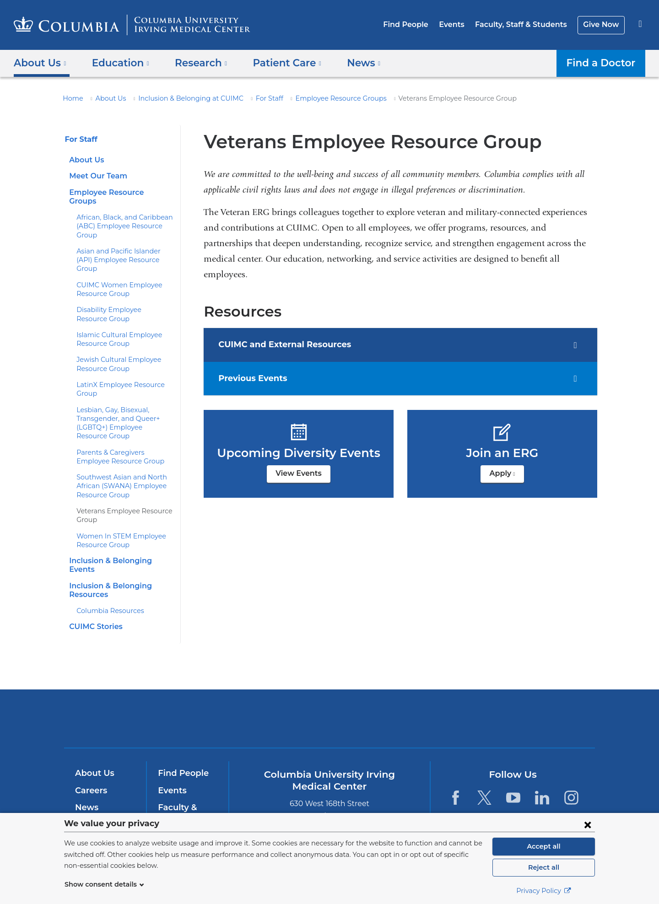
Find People (417, 24)
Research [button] (194, 62)
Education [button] (117, 62)
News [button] (349, 62)
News (86, 781)
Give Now (602, 24)
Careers (90, 764)
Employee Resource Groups (316, 98)
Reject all (543, 867)
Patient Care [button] (276, 62)
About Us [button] (40, 62)
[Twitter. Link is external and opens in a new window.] (484, 771)
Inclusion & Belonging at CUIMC (179, 98)
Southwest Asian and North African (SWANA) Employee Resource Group (117, 468)
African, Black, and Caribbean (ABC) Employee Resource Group (119, 217)
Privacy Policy (543, 890)
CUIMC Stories (94, 600)
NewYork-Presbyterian (396, 698)
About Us (105, 98)
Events (460, 24)
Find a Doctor (603, 62)
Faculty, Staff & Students (526, 24)
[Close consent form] (587, 824)
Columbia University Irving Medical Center (271, 692)
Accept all (543, 846)
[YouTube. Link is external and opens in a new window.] (513, 771)
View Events (298, 473)
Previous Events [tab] (257, 378)
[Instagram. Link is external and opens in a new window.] (571, 771)
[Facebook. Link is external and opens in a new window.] (455, 771)
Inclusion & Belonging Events (121, 543)
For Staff (251, 98)
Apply (506, 476)
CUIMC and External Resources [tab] (287, 344)
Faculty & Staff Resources (187, 786)
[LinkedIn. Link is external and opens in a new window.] (542, 771)
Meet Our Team (95, 176)
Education (95, 798)
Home (71, 98)
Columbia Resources (107, 584)
